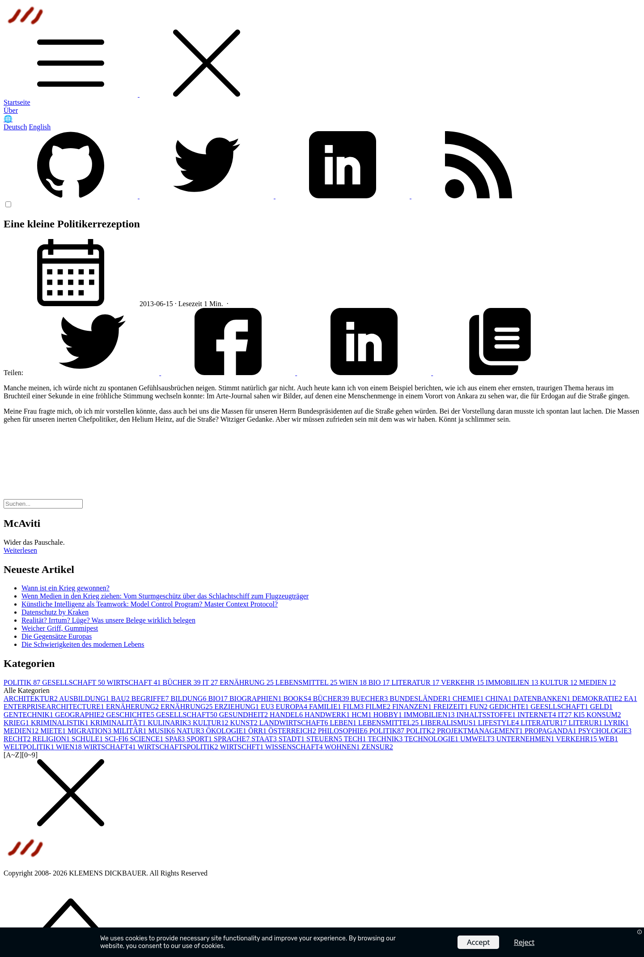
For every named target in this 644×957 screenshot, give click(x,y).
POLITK (421, 731)
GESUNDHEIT (244, 714)
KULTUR (559, 682)
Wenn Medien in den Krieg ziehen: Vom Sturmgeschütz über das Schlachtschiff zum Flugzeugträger (165, 596)
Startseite (17, 102)
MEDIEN (597, 682)
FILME (378, 706)
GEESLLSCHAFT (560, 706)
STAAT (265, 739)
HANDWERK (328, 714)
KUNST (244, 722)
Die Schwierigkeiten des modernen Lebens (82, 644)
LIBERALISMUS (449, 722)
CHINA (499, 698)
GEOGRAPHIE (80, 714)
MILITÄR (130, 731)
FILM (354, 706)
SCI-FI (117, 739)
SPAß (175, 739)
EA (630, 698)
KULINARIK (170, 722)
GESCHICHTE (131, 714)
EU (268, 706)
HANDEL (287, 714)
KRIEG (17, 722)
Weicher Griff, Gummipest (59, 628)
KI (579, 714)
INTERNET (537, 714)
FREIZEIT (451, 706)
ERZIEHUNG (238, 706)
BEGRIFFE (151, 698)
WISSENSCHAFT (295, 747)
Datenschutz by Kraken (55, 612)
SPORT (200, 739)
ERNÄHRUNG (247, 682)
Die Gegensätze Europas (56, 636)
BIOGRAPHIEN (256, 698)
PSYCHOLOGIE (604, 731)
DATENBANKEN (542, 698)
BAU (121, 698)
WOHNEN (343, 747)
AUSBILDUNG (85, 698)
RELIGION (52, 739)
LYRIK (616, 722)
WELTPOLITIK (30, 747)
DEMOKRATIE (598, 698)
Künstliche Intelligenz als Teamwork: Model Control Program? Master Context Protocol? (149, 604)
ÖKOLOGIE (227, 731)
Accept (478, 942)
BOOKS (298, 698)
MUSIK (162, 731)
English (40, 127)
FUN (479, 706)
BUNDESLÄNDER (421, 698)
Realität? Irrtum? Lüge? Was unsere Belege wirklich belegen (108, 620)
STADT (292, 739)
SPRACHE (232, 739)
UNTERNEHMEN (526, 739)
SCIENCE (147, 739)
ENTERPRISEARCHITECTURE (55, 706)
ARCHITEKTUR (31, 698)
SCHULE (88, 739)
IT (211, 682)
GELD (601, 706)
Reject (524, 942)
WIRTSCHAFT (135, 682)
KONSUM (603, 714)
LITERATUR (416, 682)
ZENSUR (377, 747)
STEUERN (325, 739)
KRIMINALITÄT (119, 722)
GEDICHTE (509, 706)
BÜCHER (183, 682)
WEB (608, 739)
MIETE (54, 731)
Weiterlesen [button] (20, 550)
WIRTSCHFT (242, 747)
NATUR (191, 731)
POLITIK (23, 682)
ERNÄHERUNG (133, 706)
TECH (356, 739)
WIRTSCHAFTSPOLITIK (178, 747)
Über (11, 110)
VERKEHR (463, 682)
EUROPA (292, 706)
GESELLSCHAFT (74, 682)
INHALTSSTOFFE (486, 714)
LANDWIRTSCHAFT (294, 722)
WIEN (354, 682)
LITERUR (586, 722)
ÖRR (258, 731)
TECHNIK (386, 739)
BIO (380, 682)
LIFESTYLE (499, 722)
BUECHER (370, 698)
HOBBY (388, 714)
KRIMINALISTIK (60, 722)
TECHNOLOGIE (432, 739)
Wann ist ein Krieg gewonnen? (65, 588)
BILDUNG (189, 698)
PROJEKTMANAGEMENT (481, 731)
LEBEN (344, 722)
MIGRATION (90, 731)
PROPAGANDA (551, 731)
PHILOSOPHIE (343, 731)
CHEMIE (469, 698)
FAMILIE (326, 706)
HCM (362, 714)
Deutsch (15, 127)
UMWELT (478, 739)
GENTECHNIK (29, 714)
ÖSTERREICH (293, 731)
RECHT (18, 739)
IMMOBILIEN (513, 682)
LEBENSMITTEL (307, 682)
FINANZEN (412, 706)
